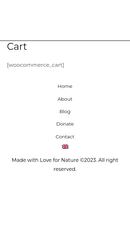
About (65, 99)
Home (65, 86)
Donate (65, 124)
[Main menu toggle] (115, 18)
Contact (65, 136)
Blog (65, 111)
